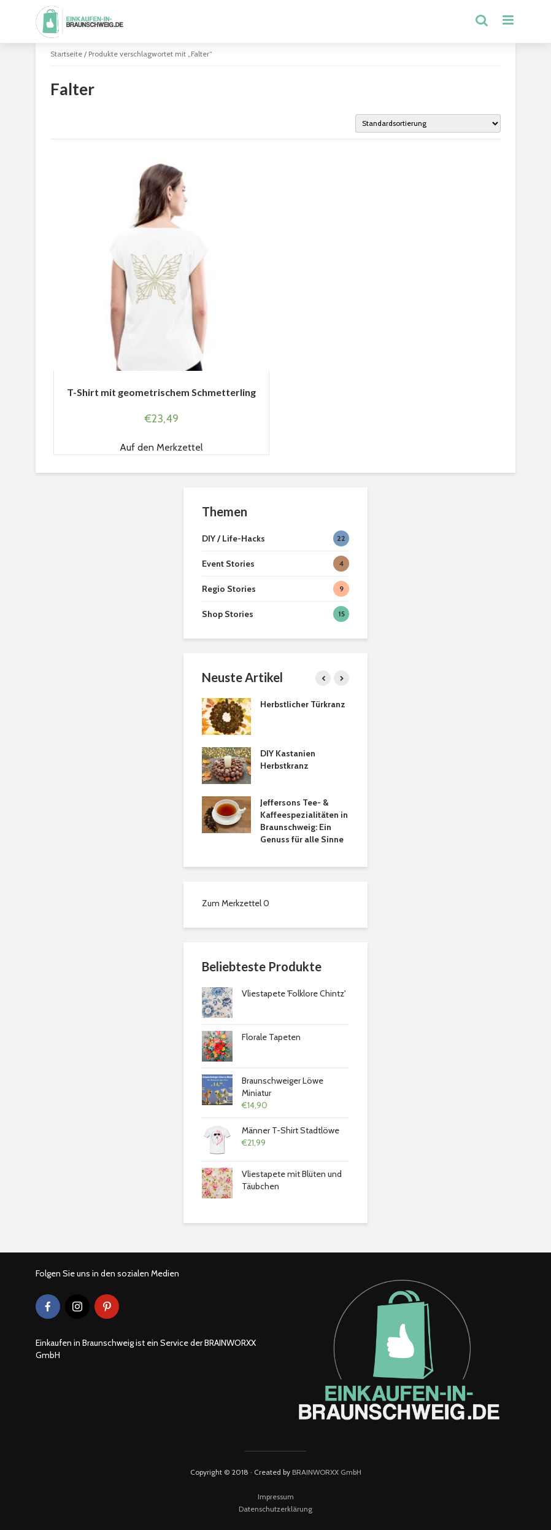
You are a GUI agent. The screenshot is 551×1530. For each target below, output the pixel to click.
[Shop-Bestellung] (428, 123)
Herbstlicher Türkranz (302, 704)
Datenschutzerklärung (275, 1508)
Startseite (66, 53)
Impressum (276, 1496)
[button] (161, 447)
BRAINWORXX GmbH (326, 1472)
